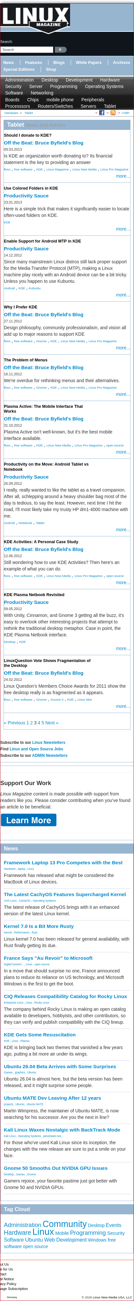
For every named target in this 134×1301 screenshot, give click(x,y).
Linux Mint (84, 699)
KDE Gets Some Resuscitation (40, 1034)
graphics (20, 1072)
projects (8, 1104)
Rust (34, 932)
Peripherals (92, 99)
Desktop (50, 79)
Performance (21, 932)
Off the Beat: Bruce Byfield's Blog (44, 142)
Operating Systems (104, 86)
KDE (39, 169)
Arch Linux (10, 900)
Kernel (8, 932)
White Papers (89, 62)
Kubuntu (35, 288)
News (8, 62)
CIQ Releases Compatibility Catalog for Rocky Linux (65, 996)
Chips (33, 99)
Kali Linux (9, 1136)
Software (14, 92)
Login (125, 112)
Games (8, 1072)
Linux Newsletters (49, 742)
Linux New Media (84, 169)
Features (33, 62)
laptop (21, 868)
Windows (97, 1240)
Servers (88, 106)
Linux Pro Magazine (114, 169)
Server (35, 86)
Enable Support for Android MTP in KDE (42, 241)
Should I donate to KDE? (28, 135)
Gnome (41, 341)
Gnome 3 (56, 699)
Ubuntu (31, 1072)
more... (123, 176)
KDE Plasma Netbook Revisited (34, 595)
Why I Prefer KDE (20, 307)
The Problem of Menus (25, 360)
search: (6, 42)
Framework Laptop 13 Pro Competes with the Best (63, 862)
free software (23, 169)
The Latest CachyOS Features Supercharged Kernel (65, 894)
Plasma (24, 1041)
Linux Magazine (57, 169)
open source (115, 445)
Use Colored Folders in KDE (31, 188)
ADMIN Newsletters (49, 755)
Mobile (62, 1233)
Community (65, 1224)
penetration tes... (53, 1136)
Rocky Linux (42, 1002)
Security (13, 86)
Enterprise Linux (14, 1002)
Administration (19, 79)
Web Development (65, 1240)
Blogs (59, 62)
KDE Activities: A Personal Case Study (41, 542)
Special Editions (19, 69)
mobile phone (60, 99)
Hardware (110, 79)
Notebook (25, 523)
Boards (12, 99)
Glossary (12, 1297)
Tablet (110, 106)
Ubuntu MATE (34, 1104)
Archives (121, 62)
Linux (30, 868)
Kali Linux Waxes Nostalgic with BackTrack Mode (62, 1129)
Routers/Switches (55, 106)
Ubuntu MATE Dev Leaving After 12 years (52, 1098)
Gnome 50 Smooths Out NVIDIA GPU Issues (56, 1168)
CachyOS (25, 900)
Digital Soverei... (14, 964)
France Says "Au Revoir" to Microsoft (48, 958)
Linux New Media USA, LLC (112, 1297)
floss (7, 169)
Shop (51, 69)
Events (113, 1225)
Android (9, 288)
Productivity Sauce (26, 195)
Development (79, 79)
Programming (63, 86)
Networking (42, 92)
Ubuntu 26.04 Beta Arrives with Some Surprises (60, 1066)
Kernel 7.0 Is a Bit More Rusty (39, 926)
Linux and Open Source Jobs (36, 749)
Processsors (17, 106)
